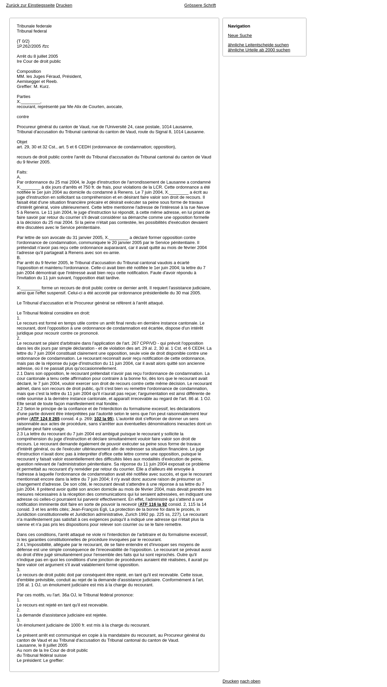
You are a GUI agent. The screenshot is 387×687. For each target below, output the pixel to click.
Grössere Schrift (200, 5)
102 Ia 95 (103, 418)
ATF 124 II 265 (45, 418)
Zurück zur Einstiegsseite (30, 5)
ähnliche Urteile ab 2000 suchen (259, 49)
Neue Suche (240, 35)
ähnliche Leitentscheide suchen (258, 44)
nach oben (250, 681)
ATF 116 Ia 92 (153, 504)
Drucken (64, 5)
